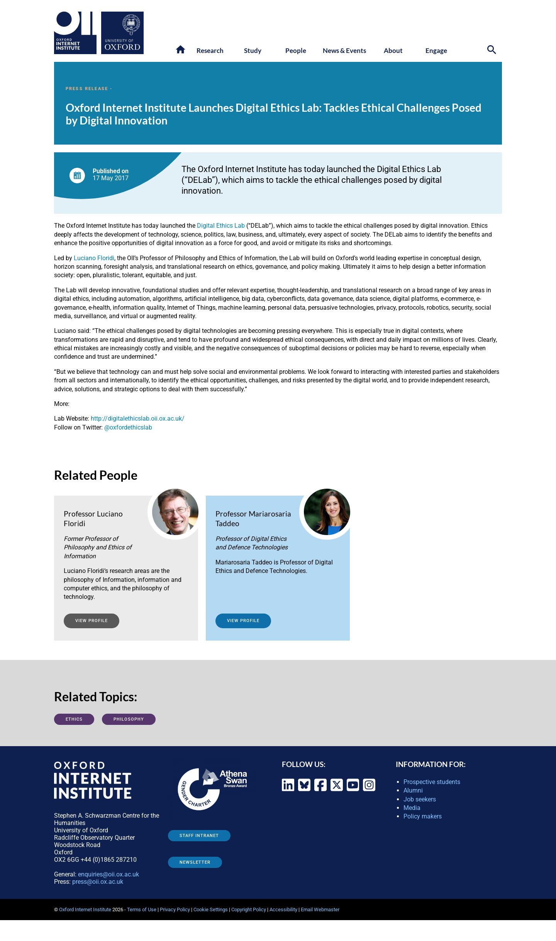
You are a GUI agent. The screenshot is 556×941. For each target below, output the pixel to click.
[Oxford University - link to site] (122, 33)
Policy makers (422, 816)
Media (411, 807)
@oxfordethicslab (128, 427)
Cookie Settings (210, 909)
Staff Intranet (199, 835)
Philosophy (129, 719)
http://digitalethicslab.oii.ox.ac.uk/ (138, 418)
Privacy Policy (175, 909)
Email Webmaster (320, 909)
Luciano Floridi (94, 258)
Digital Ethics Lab (221, 225)
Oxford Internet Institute (85, 909)
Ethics (74, 719)
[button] (181, 49)
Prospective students (431, 782)
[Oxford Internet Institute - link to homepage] (77, 33)
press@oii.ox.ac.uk (97, 881)
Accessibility (283, 909)
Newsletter (195, 862)
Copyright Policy (248, 909)
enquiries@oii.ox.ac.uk (108, 874)
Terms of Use (141, 909)
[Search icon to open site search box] (492, 50)
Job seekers (419, 799)
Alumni (413, 790)
